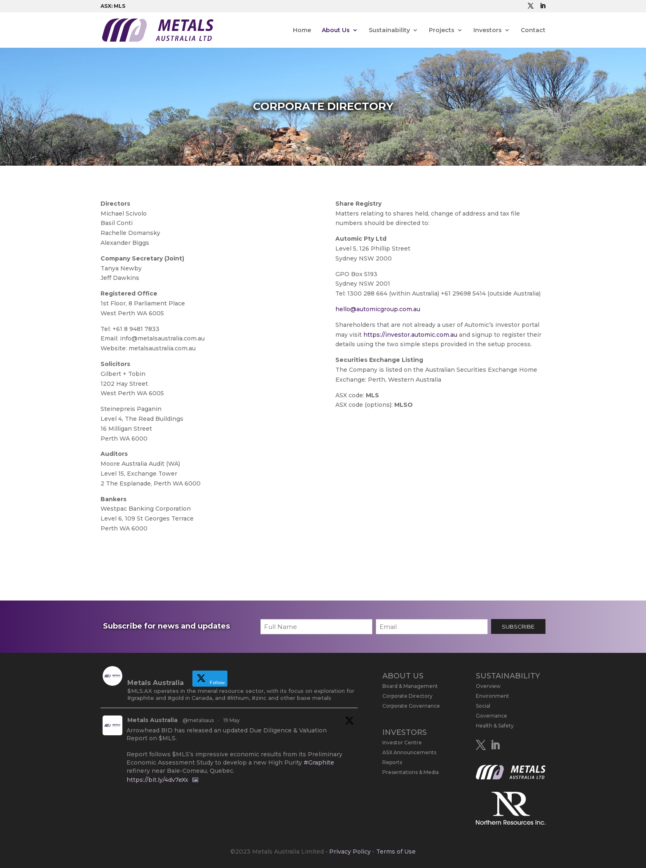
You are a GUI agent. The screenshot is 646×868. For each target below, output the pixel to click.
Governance (491, 716)
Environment (492, 696)
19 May (231, 720)
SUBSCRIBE (518, 626)
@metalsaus (198, 720)
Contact (533, 30)
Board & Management (410, 686)
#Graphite (319, 762)
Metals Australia (152, 720)
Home (302, 30)
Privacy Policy (350, 851)
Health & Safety (495, 726)
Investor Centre (402, 742)
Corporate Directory (407, 696)
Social (483, 706)
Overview (488, 686)
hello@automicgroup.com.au (377, 309)
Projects (441, 30)
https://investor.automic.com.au (410, 334)
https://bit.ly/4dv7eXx (157, 780)
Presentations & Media (410, 772)
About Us (336, 30)
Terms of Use (396, 851)
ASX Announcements (409, 752)
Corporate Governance (411, 706)
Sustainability (389, 30)
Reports (392, 762)
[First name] (316, 626)
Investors (487, 30)
